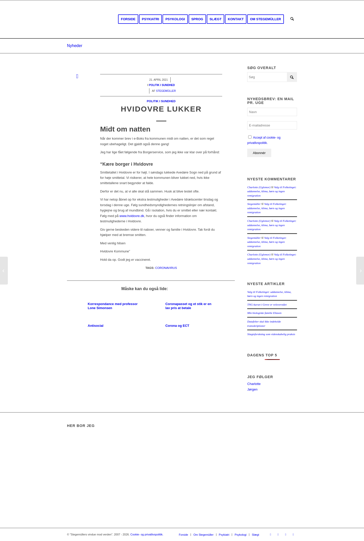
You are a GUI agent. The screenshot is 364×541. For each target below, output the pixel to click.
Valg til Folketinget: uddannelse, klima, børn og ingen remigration (271, 191)
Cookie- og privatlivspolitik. (146, 534)
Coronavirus (166, 267)
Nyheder (74, 46)
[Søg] (292, 19)
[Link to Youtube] (278, 534)
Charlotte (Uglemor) (258, 187)
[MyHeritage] (4, 271)
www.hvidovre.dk (132, 216)
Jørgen (252, 389)
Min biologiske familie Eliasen (264, 312)
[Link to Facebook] (270, 534)
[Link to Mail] (293, 534)
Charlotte (254, 384)
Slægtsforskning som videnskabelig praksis (271, 334)
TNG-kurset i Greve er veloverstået (266, 304)
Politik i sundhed (161, 101)
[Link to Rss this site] (285, 534)
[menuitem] (128, 19)
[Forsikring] (360, 271)
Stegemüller (254, 203)
